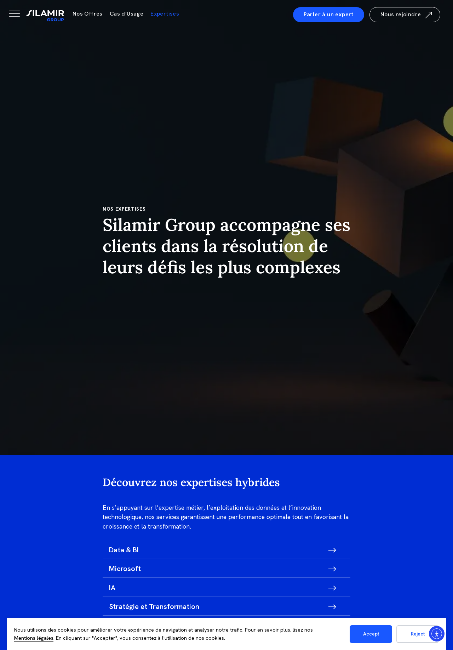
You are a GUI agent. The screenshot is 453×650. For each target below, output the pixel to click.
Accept (371, 634)
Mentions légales (33, 638)
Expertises (164, 13)
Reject (418, 634)
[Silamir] (45, 16)
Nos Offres (88, 13)
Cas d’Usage (126, 13)
